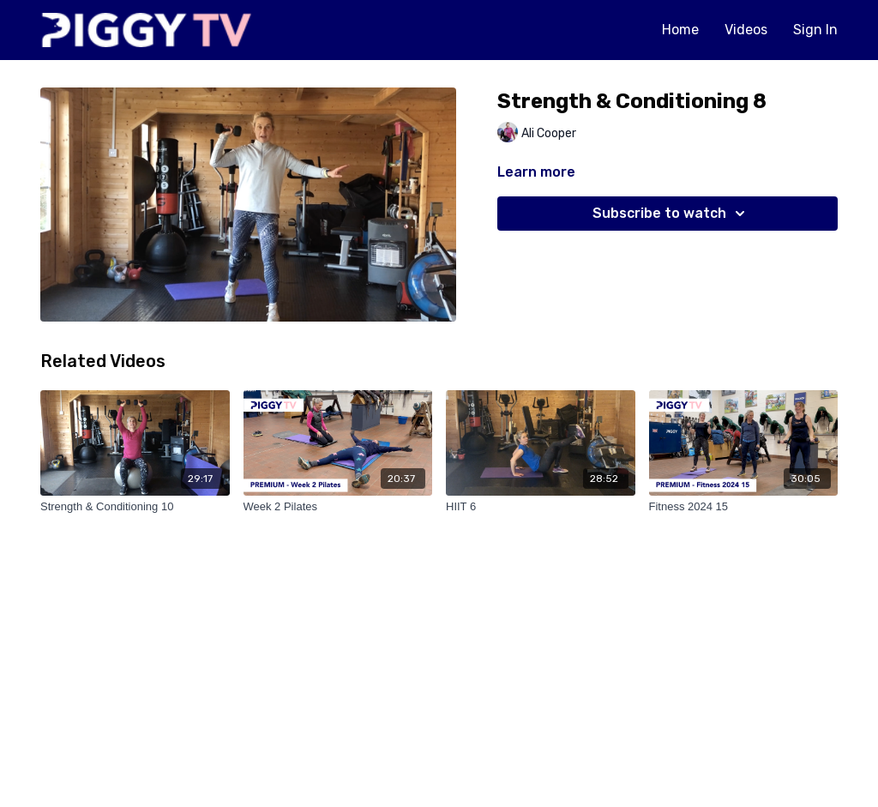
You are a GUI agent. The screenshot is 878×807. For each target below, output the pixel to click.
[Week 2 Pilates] (338, 506)
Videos (746, 29)
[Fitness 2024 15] (744, 506)
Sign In (815, 29)
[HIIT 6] (540, 506)
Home (680, 29)
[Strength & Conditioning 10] (135, 506)
